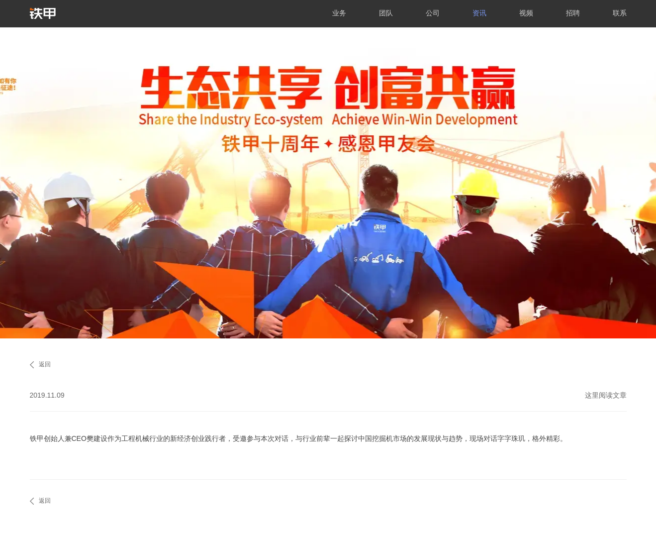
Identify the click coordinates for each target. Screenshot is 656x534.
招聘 (573, 13)
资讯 (479, 13)
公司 (433, 13)
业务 (339, 13)
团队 (386, 13)
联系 (620, 13)
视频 (526, 13)
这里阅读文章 (606, 395)
